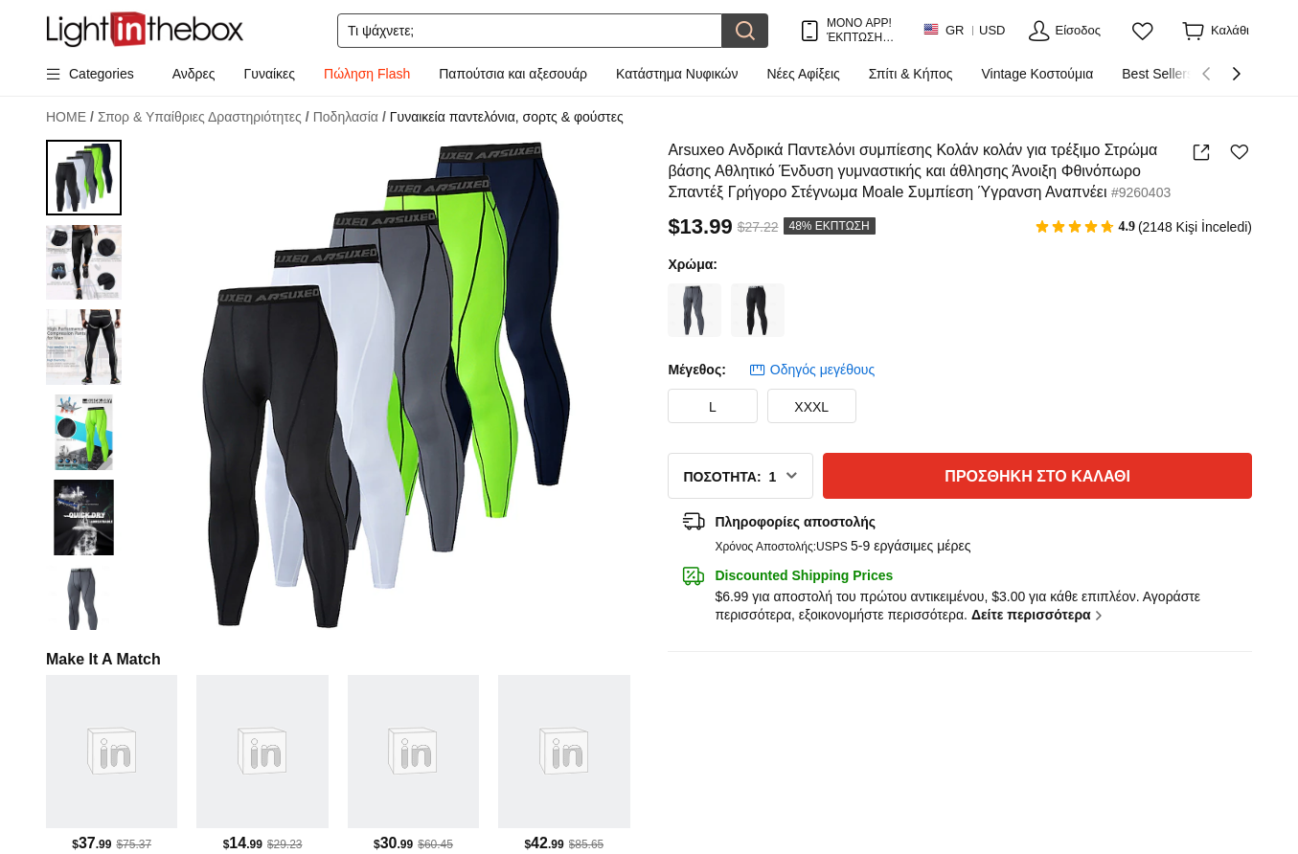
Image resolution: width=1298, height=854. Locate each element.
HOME (70, 117)
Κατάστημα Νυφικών (677, 73)
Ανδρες (194, 73)
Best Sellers (1158, 73)
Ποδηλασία (349, 117)
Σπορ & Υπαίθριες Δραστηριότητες (203, 117)
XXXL (811, 407)
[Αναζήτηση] (529, 30)
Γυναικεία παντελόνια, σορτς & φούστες (507, 116)
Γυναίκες (270, 73)
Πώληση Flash (367, 73)
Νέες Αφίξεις (803, 73)
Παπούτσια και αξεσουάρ (513, 73)
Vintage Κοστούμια (1038, 73)
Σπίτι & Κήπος (911, 73)
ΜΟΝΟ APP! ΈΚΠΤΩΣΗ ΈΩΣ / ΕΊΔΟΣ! (859, 30)
